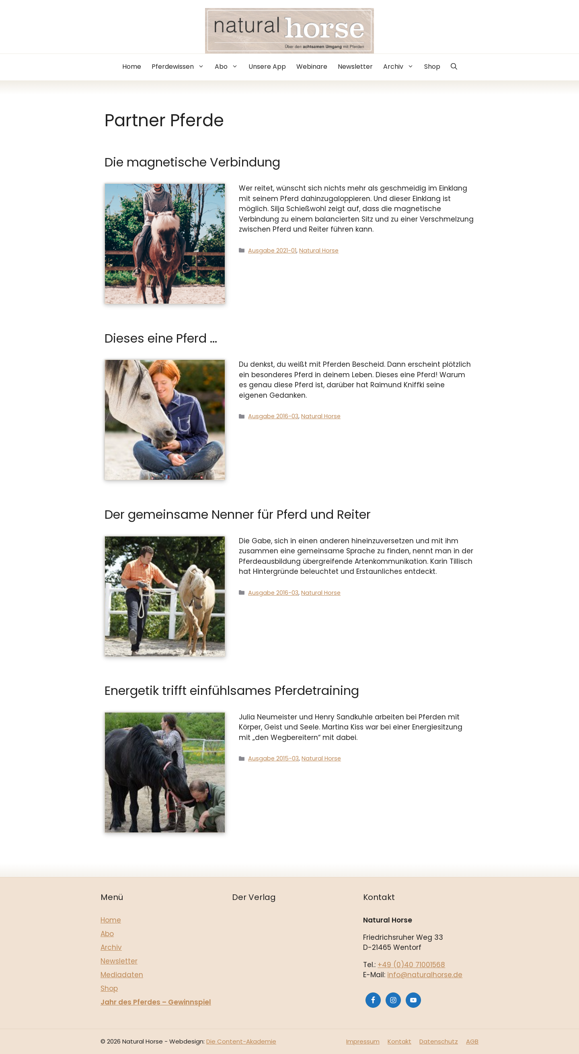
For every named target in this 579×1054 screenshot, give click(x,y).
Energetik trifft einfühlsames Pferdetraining (232, 690)
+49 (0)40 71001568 (411, 965)
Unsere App (267, 66)
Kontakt (399, 1041)
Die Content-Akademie (241, 1041)
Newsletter (355, 66)
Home (131, 66)
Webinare (311, 66)
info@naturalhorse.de (424, 975)
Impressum (363, 1041)
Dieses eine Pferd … (161, 338)
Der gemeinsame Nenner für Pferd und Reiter (238, 514)
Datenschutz (438, 1041)
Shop (432, 66)
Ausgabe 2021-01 (272, 251)
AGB (472, 1041)
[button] (454, 67)
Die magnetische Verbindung (192, 162)
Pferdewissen (180, 66)
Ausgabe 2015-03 (273, 758)
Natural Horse (319, 251)
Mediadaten (122, 975)
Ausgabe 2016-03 (273, 416)
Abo (229, 66)
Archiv (401, 66)
